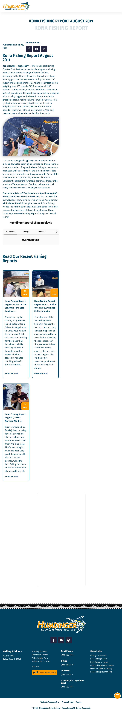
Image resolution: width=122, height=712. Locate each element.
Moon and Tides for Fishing (101, 669)
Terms (79, 702)
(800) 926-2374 (67, 675)
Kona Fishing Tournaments (101, 672)
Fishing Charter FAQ (98, 655)
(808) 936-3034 (67, 655)
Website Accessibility (49, 702)
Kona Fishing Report (98, 659)
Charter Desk (25, 76)
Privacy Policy (68, 702)
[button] (3, 248)
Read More (10, 373)
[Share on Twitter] (36, 49)
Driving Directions (44, 672)
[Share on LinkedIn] (44, 49)
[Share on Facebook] (29, 49)
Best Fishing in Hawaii (99, 662)
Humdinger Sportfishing (49, 708)
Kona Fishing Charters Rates (102, 665)
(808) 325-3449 (67, 665)
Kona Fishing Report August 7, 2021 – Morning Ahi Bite (15, 417)
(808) (67, 687)
